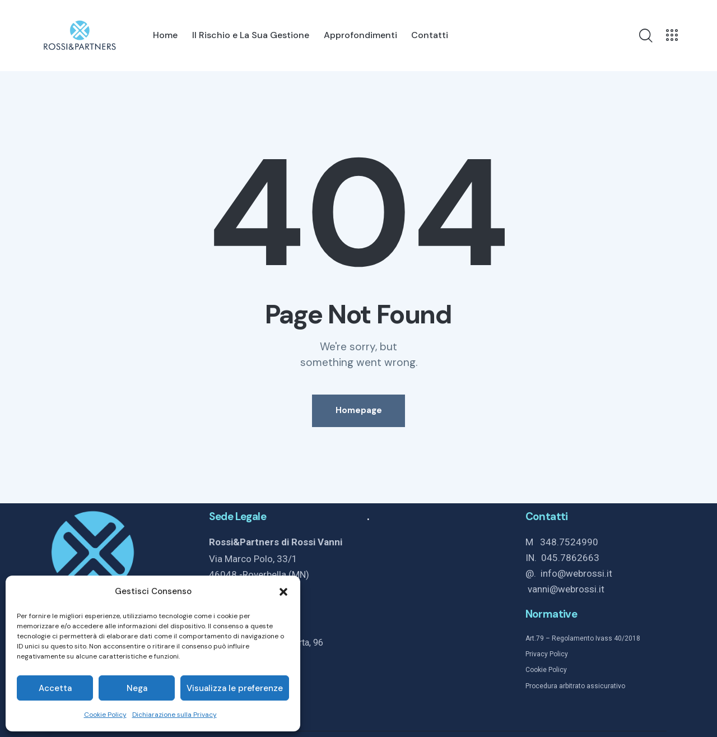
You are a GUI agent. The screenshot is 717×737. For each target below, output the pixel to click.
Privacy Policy (546, 655)
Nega (137, 688)
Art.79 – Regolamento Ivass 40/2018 (582, 639)
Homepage (359, 410)
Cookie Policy (105, 714)
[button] (283, 591)
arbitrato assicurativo (591, 686)
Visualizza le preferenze (235, 688)
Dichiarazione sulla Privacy (174, 714)
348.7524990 (569, 542)
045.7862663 (570, 557)
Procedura (541, 686)
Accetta (55, 688)
